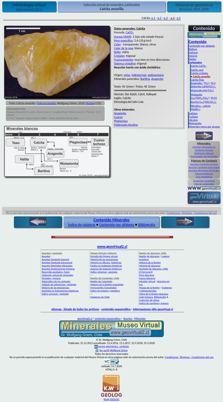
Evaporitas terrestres (204, 180)
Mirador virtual (147, 281)
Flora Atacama (146, 275)
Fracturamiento (123, 60)
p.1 (153, 18)
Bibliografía (195, 123)
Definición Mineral (204, 153)
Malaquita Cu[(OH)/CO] (200, 96)
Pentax (90, 103)
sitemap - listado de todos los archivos (75, 309)
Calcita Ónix (197, 79)
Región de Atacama (149, 256)
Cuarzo (118, 117)
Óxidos (192, 59)
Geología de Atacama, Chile (153, 268)
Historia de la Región (150, 262)
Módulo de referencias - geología (59, 284)
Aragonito (157, 79)
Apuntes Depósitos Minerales (204, 170)
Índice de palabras (81, 224)
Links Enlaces (146, 297)
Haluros (193, 55)
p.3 (165, 18)
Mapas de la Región (149, 287)
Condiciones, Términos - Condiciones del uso (192, 213)
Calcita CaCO (198, 66)
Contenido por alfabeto (202, 46)
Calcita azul (197, 70)
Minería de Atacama (149, 265)
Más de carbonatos (204, 183)
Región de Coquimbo (101, 281)
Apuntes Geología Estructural (204, 167)
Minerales (140, 318)
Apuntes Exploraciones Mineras (58, 268)
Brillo (117, 52)
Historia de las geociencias (55, 287)
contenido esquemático (115, 309)
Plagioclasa (121, 121)
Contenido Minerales (111, 219)
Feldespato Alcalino (126, 125)
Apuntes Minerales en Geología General (204, 148)
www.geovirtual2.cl (112, 246)
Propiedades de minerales (204, 156)
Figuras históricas (204, 173)
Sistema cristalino (125, 63)
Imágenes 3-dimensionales (155, 289)
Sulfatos (193, 113)
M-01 (214, 98)
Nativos (193, 49)
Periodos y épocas (51, 278)
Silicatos (193, 120)
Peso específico (123, 40)
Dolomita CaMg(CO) (203, 86)
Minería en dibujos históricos (105, 262)
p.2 (159, 18)
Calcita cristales (199, 73)
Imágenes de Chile (100, 297)
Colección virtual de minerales (57, 275)
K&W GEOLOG (111, 399)
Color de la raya (123, 48)
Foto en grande (46, 103)
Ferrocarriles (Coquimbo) (103, 287)
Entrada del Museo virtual (104, 256)
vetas (127, 75)
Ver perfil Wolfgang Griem (112, 350)
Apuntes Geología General (204, 164)
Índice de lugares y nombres (105, 290)
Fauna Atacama (147, 278)
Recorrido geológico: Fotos (56, 272)
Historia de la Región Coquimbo (107, 284)
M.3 (213, 83)
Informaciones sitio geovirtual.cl (153, 309)
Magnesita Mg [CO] (202, 90)
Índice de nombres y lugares (154, 303)
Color (117, 44)
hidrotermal (139, 75)
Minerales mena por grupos (204, 126)
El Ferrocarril (146, 272)
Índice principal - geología (55, 293)
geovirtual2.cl (85, 318)
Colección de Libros (149, 300)
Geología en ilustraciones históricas (60, 290)
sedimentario (156, 75)
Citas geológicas (204, 176)
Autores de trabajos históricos (106, 268)
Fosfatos (193, 116)
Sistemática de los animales (56, 281)
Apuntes (46, 256)
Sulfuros (193, 52)
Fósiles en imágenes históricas (106, 265)
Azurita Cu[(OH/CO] (203, 102)
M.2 (206, 83)
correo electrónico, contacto (113, 346)
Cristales (119, 56)
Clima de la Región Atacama (153, 293)
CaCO (130, 32)
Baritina (145, 79)
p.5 (178, 18)
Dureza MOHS (122, 37)
